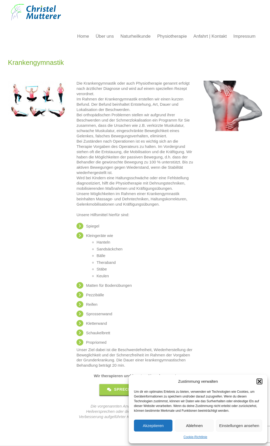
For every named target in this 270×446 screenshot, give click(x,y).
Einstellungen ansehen (239, 425)
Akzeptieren (153, 425)
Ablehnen (194, 425)
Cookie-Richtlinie (195, 437)
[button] (259, 381)
